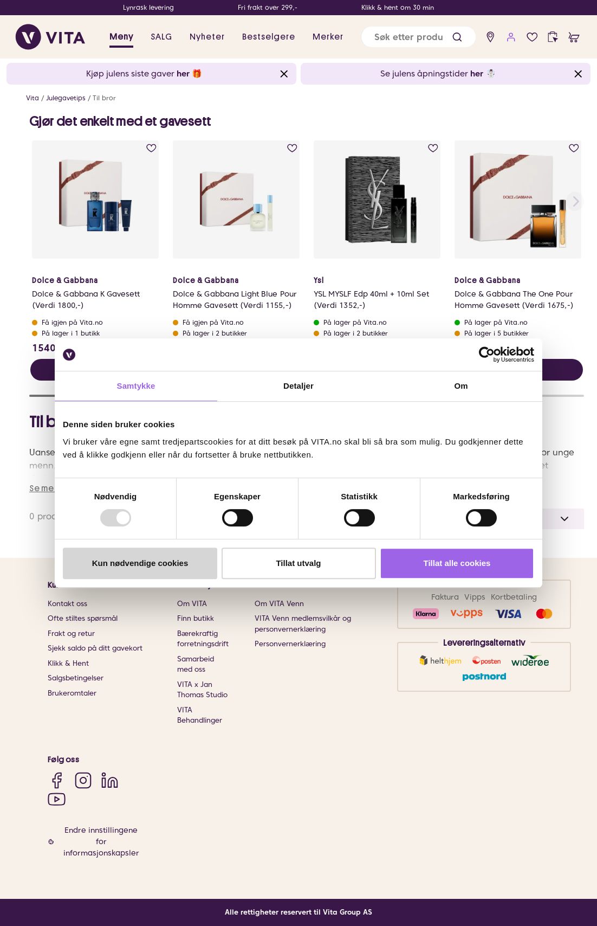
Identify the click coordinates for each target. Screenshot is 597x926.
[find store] (490, 37)
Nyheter (207, 37)
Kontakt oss (67, 604)
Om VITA (192, 604)
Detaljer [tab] (298, 385)
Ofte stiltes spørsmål (83, 618)
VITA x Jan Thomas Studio (202, 689)
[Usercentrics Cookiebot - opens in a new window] (486, 354)
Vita (32, 98)
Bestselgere (268, 37)
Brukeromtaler (72, 693)
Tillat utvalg (298, 563)
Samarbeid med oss (195, 664)
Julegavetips (66, 98)
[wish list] (532, 37)
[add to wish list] (151, 148)
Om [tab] (461, 385)
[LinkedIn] (110, 779)
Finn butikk (195, 618)
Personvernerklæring (290, 644)
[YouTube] (57, 798)
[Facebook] (57, 779)
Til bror (104, 98)
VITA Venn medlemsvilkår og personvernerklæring (303, 623)
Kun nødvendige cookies (140, 563)
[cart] (574, 37)
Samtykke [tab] (136, 385)
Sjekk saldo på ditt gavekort (95, 648)
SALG (161, 37)
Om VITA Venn (279, 604)
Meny (121, 37)
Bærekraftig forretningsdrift (203, 638)
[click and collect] (552, 37)
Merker (328, 37)
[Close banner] (284, 73)
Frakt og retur (71, 633)
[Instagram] (83, 779)
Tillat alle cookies (457, 563)
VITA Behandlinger (199, 715)
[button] (457, 37)
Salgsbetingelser (75, 678)
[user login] (511, 37)
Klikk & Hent (68, 663)
